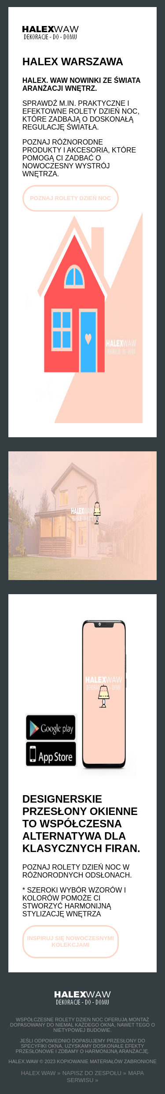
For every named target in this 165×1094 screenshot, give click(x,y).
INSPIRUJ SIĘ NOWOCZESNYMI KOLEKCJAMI (70, 941)
